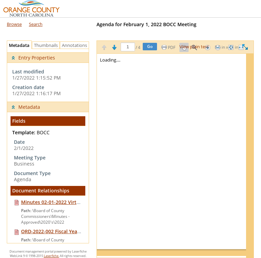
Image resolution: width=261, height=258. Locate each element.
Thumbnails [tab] (46, 45)
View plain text (194, 47)
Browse (14, 24)
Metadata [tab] (17, 45)
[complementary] (48, 75)
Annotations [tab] (76, 45)
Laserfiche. (51, 256)
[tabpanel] (48, 146)
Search (35, 24)
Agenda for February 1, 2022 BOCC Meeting (146, 24)
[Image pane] (175, 156)
